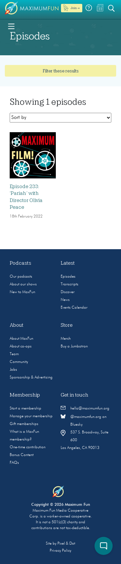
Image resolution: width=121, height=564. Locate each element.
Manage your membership (31, 416)
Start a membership (25, 408)
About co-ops (21, 346)
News (65, 300)
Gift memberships (24, 424)
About (17, 325)
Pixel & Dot (66, 544)
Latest (68, 263)
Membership (25, 395)
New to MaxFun (22, 292)
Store (67, 325)
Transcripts (69, 284)
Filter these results (61, 70)
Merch (66, 339)
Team (14, 354)
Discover (68, 292)
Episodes (68, 277)
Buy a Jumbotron (74, 346)
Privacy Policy (60, 551)
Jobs (13, 370)
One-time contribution (27, 447)
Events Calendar (74, 308)
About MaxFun (21, 339)
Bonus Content (22, 455)
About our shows (23, 284)
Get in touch (74, 395)
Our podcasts (21, 277)
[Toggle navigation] (11, 26)
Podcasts (20, 263)
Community (19, 362)
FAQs (14, 463)
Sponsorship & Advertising (31, 377)
